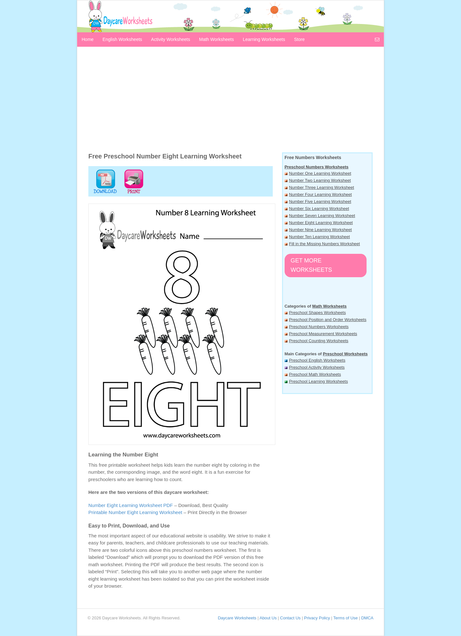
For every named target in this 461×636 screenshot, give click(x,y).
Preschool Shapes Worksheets (317, 312)
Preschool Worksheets (345, 353)
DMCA (367, 618)
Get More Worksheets (311, 265)
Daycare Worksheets (237, 618)
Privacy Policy (317, 618)
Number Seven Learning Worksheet (322, 215)
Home (87, 39)
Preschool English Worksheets (317, 360)
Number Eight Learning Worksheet (321, 222)
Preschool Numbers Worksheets (317, 167)
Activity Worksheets (170, 39)
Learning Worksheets (264, 39)
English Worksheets (122, 39)
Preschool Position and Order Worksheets (328, 319)
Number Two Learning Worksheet (320, 180)
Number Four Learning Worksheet (320, 194)
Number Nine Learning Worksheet (320, 229)
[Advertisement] (230, 101)
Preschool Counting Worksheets (318, 340)
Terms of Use (345, 618)
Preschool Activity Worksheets (317, 367)
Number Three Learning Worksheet (321, 187)
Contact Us (290, 618)
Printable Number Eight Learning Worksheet (135, 512)
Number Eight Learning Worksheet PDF (130, 505)
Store (299, 39)
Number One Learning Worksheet (320, 173)
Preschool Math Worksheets (315, 374)
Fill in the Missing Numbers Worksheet (324, 243)
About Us (268, 618)
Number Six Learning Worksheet (319, 208)
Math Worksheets (216, 39)
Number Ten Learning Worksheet (319, 236)
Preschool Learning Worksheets (318, 381)
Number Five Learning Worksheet (320, 201)
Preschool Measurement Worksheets (323, 333)
